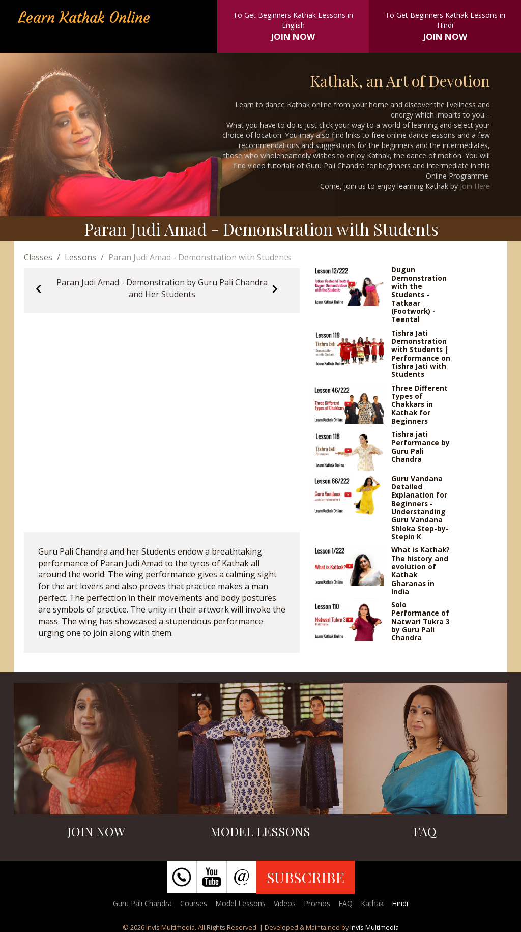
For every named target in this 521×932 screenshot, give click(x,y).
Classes (38, 257)
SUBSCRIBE (305, 877)
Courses (193, 903)
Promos (317, 903)
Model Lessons (240, 903)
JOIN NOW (293, 36)
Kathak (372, 903)
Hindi (400, 903)
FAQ (345, 903)
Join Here (475, 186)
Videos (285, 903)
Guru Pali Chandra (142, 903)
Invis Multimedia (374, 927)
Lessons (80, 257)
